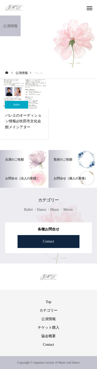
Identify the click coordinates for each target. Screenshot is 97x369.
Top (48, 302)
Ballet (16, 104)
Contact (48, 241)
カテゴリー (48, 310)
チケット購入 (48, 327)
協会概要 (48, 336)
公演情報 (48, 319)
